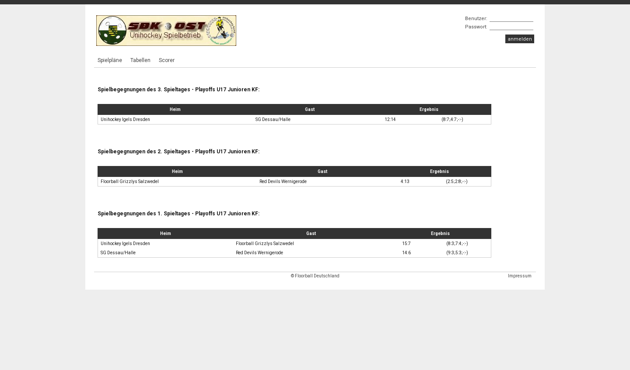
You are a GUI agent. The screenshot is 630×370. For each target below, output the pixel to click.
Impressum (520, 275)
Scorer (167, 60)
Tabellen (140, 60)
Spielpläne (110, 60)
